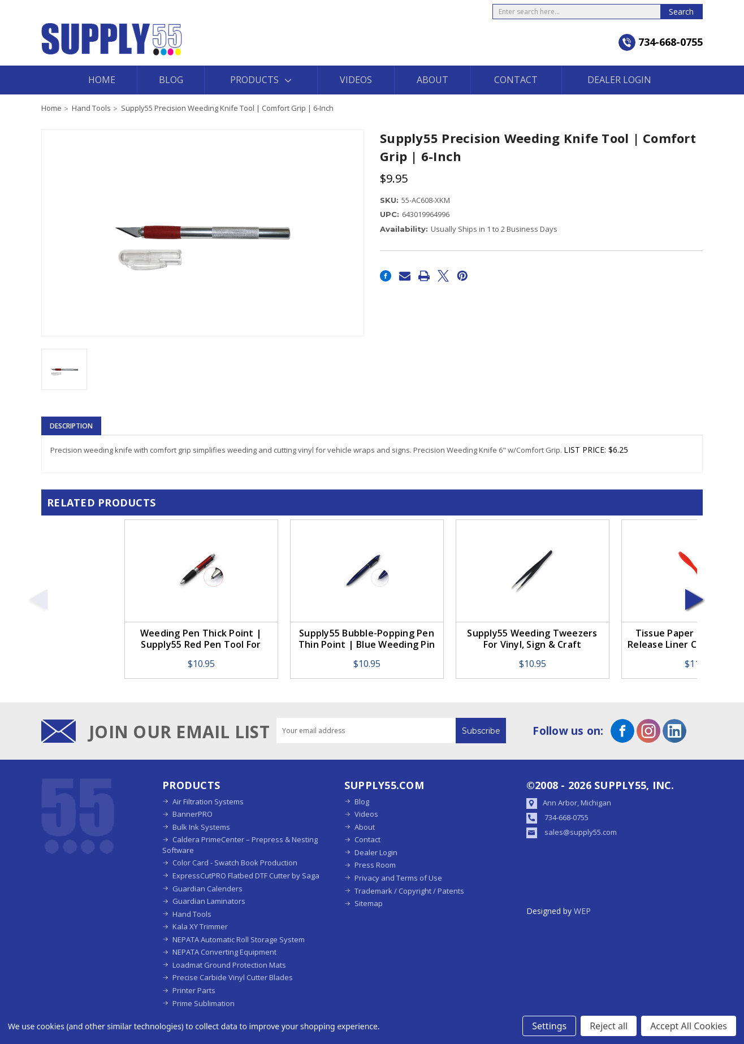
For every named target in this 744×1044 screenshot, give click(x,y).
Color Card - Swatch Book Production (234, 862)
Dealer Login (619, 79)
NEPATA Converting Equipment (224, 952)
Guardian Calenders (207, 888)
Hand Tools (191, 914)
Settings (549, 1026)
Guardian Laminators (208, 901)
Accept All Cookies (688, 1026)
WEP (582, 911)
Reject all (609, 1026)
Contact (516, 79)
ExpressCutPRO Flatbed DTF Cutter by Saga (245, 875)
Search (681, 11)
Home (101, 79)
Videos (356, 79)
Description (71, 426)
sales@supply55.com (580, 832)
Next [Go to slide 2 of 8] (695, 599)
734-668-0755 (566, 817)
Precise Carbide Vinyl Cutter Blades (232, 977)
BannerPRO (192, 814)
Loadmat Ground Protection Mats (229, 965)
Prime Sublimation (203, 1003)
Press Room (375, 865)
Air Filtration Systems (208, 801)
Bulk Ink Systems (201, 827)
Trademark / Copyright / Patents (409, 891)
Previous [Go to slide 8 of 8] (38, 599)
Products (260, 79)
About (432, 79)
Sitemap (368, 903)
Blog (171, 79)
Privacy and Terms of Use (398, 878)
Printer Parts (193, 990)
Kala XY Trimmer (200, 926)
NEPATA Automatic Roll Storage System (238, 939)
